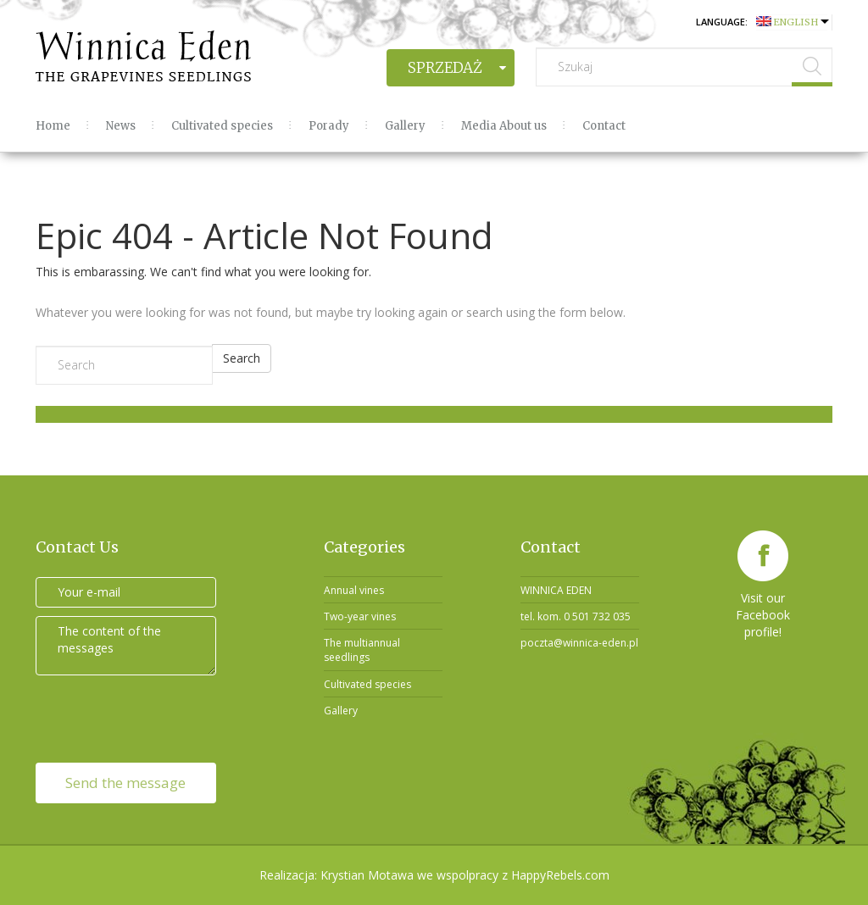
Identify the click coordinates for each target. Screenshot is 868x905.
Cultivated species (222, 126)
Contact (604, 126)
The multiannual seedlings (362, 650)
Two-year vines (360, 616)
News (121, 126)
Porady (329, 126)
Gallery (405, 126)
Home (53, 126)
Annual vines (354, 590)
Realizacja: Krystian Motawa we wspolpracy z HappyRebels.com (434, 875)
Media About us (504, 126)
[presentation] (147, 717)
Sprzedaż (445, 67)
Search (241, 358)
